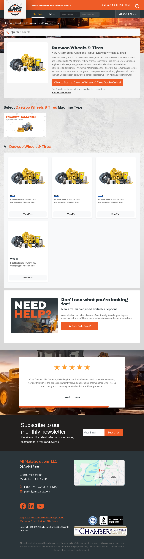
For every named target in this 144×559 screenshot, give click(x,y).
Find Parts (38, 14)
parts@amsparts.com (37, 491)
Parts (19, 23)
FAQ (48, 521)
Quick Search (17, 32)
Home (8, 23)
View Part (28, 214)
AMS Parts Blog (48, 517)
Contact (56, 521)
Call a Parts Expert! (80, 326)
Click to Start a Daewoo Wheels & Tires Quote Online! (87, 82)
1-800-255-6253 (121, 5)
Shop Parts (25, 517)
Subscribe (114, 432)
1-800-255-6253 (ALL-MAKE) (42, 487)
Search (35, 517)
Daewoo (31, 23)
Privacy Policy (37, 521)
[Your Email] (93, 432)
